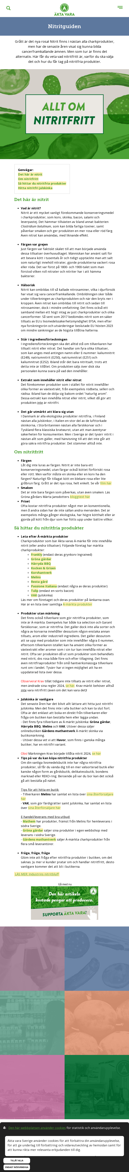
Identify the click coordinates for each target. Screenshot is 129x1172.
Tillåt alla (16, 1160)
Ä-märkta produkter (77, 604)
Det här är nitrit (30, 174)
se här (70, 686)
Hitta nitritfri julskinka (35, 188)
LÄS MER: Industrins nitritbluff (37, 874)
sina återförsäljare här (44, 808)
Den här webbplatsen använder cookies (37, 1128)
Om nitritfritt (28, 179)
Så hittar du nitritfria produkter (42, 183)
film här (106, 483)
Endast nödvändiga (16, 1167)
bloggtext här (80, 497)
